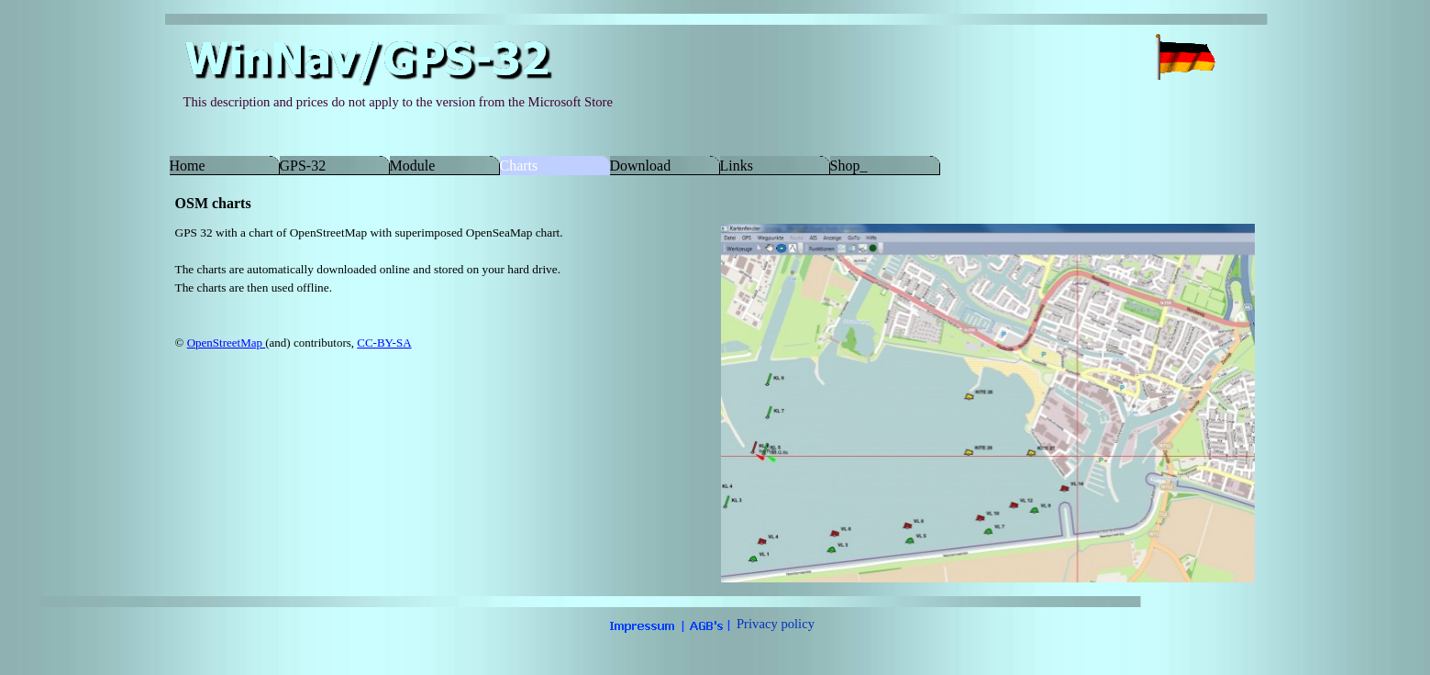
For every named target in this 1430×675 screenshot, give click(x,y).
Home (187, 165)
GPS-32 (303, 165)
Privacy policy (776, 623)
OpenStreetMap (226, 342)
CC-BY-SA (384, 342)
